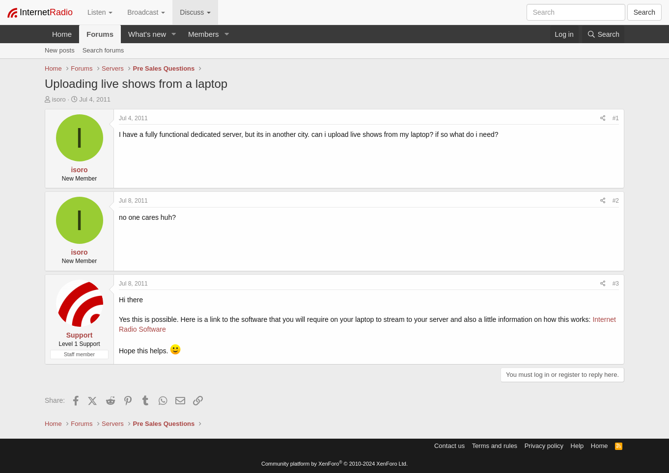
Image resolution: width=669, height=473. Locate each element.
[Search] (603, 34)
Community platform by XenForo (334, 464)
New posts (60, 50)
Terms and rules (494, 445)
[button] (174, 34)
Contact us (449, 445)
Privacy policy (544, 445)
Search (644, 12)
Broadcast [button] (146, 12)
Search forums (103, 50)
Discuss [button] (195, 12)
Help (577, 445)
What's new (147, 34)
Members (203, 34)
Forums (99, 34)
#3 (616, 283)
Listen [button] (99, 12)
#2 (616, 200)
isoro (59, 99)
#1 (616, 118)
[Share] (603, 118)
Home (62, 34)
